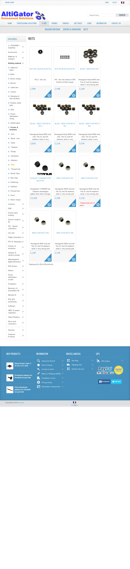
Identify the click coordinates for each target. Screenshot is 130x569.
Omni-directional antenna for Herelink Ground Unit (22, 394)
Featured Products (11, 340)
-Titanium (14, 152)
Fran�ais (74, 409)
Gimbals (68, 23)
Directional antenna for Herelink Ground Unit (23, 381)
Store (45, 23)
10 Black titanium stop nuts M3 (40, 184)
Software (11, 311)
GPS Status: (104, 365)
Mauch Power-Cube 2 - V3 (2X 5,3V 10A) (23, 369)
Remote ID (12, 300)
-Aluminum (14, 161)
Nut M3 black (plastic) (65, 74)
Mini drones (12, 271)
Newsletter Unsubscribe (48, 391)
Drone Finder (9, 2)
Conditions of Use (46, 382)
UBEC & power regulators (14, 316)
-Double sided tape (15, 109)
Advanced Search (46, 365)
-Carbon (13, 97)
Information (105, 23)
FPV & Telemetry (15, 246)
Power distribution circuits (12, 282)
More (46, 96)
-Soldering (14, 187)
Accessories (12, 57)
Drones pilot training (13, 219)
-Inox (12, 139)
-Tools (12, 200)
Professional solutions (27, 23)
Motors (11, 275)
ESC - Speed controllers (13, 232)
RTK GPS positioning (12, 305)
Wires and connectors (12, 327)
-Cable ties (14, 92)
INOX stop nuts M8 (65, 238)
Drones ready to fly (14, 225)
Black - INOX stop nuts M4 (89, 129)
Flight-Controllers (15, 242)
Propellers (12, 289)
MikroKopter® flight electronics (14, 265)
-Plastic (13, 156)
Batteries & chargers (12, 62)
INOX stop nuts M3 (65, 183)
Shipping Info (74, 369)
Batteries (81, 23)
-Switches (13, 191)
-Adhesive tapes (14, 73)
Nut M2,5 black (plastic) (40, 74)
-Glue (12, 114)
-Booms (13, 88)
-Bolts (12, 79)
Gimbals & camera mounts (14, 258)
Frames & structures (12, 252)
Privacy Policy (44, 387)
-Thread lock (15, 174)
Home (107, 2)
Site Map (72, 365)
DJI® (9, 213)
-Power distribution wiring (14, 121)
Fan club (11, 238)
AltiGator (21, 407)
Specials (11, 335)
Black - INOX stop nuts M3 (65, 129)
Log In (114, 2)
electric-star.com (75, 373)
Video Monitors (14, 322)
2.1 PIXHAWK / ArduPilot (14, 51)
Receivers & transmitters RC (14, 294)
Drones (56, 23)
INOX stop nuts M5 (89, 183)
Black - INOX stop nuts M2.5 (40, 129)
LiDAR (92, 23)
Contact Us (13, 28)
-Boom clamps (15, 83)
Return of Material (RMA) (49, 378)
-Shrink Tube (15, 178)
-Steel (12, 147)
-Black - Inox (15, 143)
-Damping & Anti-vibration (15, 102)
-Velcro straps (15, 204)
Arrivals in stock (45, 374)
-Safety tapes (15, 128)
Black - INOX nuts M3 (89, 74)
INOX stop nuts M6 (40, 238)
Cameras (11, 209)
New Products (44, 369)
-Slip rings (14, 183)
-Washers (14, 165)
